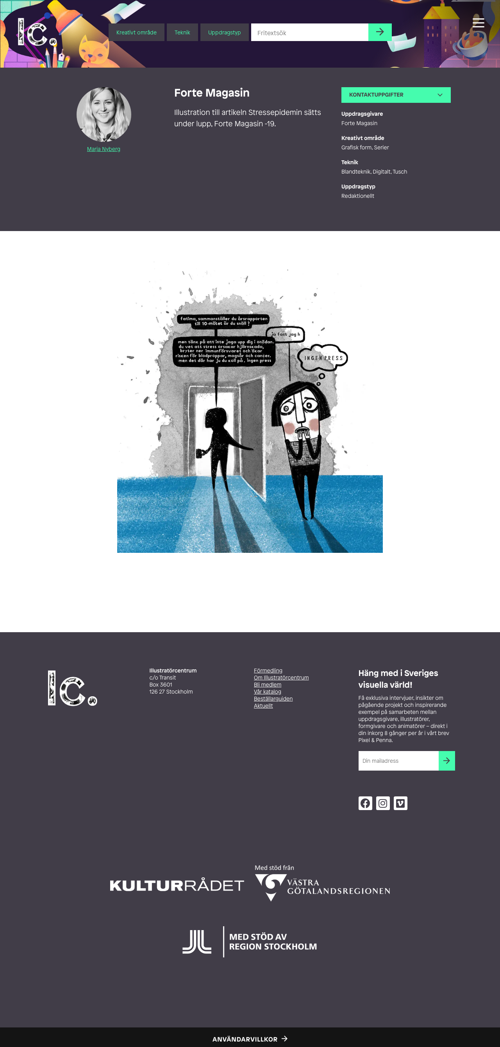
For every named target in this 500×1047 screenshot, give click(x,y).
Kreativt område (136, 32)
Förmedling (268, 670)
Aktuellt (263, 706)
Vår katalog (267, 692)
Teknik (182, 32)
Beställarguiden (273, 699)
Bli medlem (267, 684)
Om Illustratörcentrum (281, 677)
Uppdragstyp (224, 32)
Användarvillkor (245, 1039)
